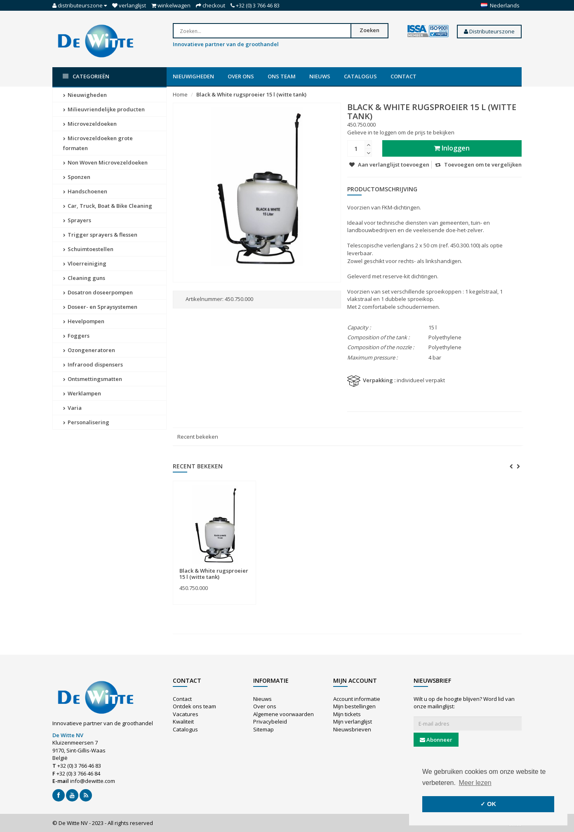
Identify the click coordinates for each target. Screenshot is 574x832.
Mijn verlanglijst (352, 721)
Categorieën (86, 76)
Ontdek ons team (194, 706)
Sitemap (263, 729)
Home (180, 94)
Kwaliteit (183, 721)
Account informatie (356, 699)
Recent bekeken (197, 436)
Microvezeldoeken (90, 123)
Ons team (282, 76)
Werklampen (82, 393)
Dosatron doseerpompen (98, 292)
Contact (403, 76)
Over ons (241, 76)
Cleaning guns (84, 278)
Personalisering (86, 422)
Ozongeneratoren (89, 350)
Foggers (76, 335)
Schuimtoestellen (88, 249)
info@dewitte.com (92, 781)
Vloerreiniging (84, 263)
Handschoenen (85, 191)
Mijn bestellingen (354, 706)
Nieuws (319, 76)
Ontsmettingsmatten (92, 379)
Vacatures (185, 714)
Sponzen (76, 177)
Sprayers (77, 220)
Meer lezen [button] (475, 782)
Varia (72, 407)
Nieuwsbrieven (352, 729)
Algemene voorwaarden (283, 714)
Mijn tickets (347, 714)
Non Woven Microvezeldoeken (105, 162)
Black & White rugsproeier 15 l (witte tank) (251, 94)
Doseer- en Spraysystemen (100, 306)
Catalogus (360, 76)
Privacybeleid (270, 721)
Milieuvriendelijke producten (104, 109)
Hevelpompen (83, 321)
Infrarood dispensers (93, 364)
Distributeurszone (489, 31)
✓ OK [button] (488, 804)
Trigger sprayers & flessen (100, 234)
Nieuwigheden (193, 76)
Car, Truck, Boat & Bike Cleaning (107, 205)
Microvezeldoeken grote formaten (98, 143)
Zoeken (369, 30)
